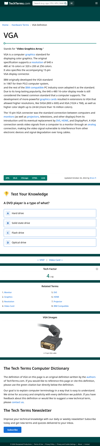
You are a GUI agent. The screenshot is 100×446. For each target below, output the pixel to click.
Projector (58, 301)
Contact (87, 444)
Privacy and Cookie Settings (66, 444)
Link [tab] (43, 178)
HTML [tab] (34, 178)
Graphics (8, 297)
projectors (33, 116)
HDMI (65, 120)
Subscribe (12, 429)
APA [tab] (7, 178)
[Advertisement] (50, 14)
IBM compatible (34, 87)
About (80, 444)
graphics (30, 54)
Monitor (8, 292)
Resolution (9, 301)
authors (91, 377)
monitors (9, 116)
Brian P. (93, 178)
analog (92, 124)
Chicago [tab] (24, 178)
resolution (37, 62)
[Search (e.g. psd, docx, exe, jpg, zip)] (49, 3)
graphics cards (48, 99)
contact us (18, 402)
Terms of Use (38, 444)
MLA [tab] (15, 178)
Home (5, 24)
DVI (58, 120)
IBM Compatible (61, 306)
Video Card (9, 306)
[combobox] (49, 3)
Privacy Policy (50, 444)
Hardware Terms (20, 24)
